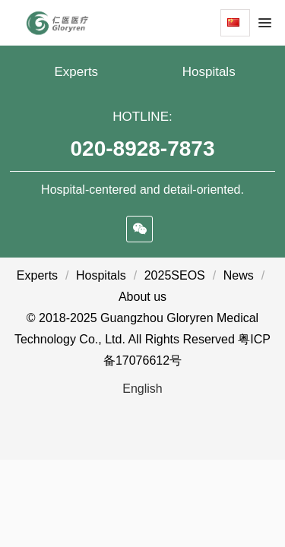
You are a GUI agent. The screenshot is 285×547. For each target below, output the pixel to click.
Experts (76, 72)
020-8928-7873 (143, 148)
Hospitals (209, 72)
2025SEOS (174, 275)
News (238, 275)
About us (142, 296)
